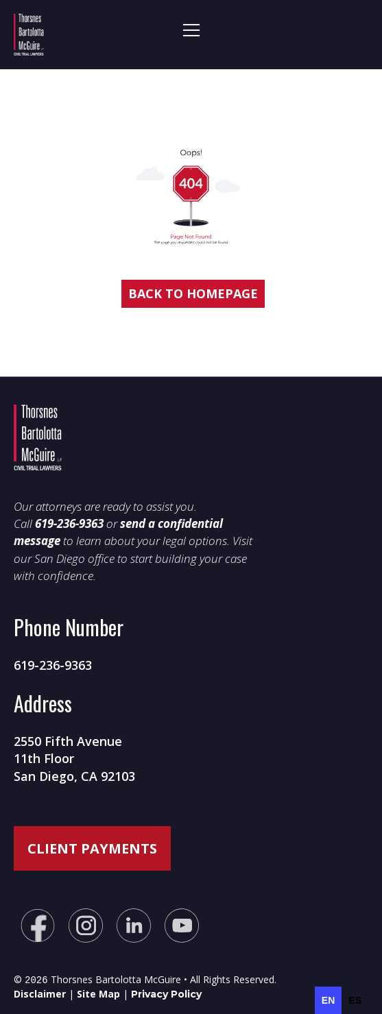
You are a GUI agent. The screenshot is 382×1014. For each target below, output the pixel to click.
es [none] (354, 1000)
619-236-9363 (53, 665)
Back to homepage (193, 293)
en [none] (328, 1000)
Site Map (98, 992)
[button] (195, 34)
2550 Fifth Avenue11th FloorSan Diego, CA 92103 (74, 758)
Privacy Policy (166, 993)
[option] (355, 1000)
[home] (64, 35)
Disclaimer (40, 992)
